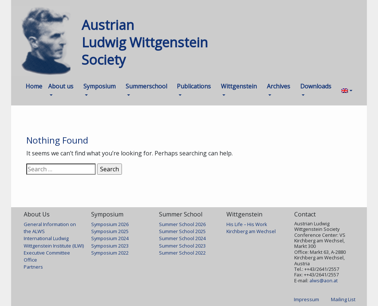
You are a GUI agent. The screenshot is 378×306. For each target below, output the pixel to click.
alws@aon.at (323, 280)
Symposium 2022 (110, 252)
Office (30, 259)
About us (60, 86)
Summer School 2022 (182, 252)
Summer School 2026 (182, 224)
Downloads (315, 86)
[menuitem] (346, 90)
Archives (278, 86)
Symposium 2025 (110, 231)
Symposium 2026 (110, 224)
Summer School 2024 (182, 238)
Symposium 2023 (110, 245)
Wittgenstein (239, 86)
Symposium (99, 86)
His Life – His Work (246, 224)
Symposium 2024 (110, 238)
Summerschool (146, 86)
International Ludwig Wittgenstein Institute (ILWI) (54, 242)
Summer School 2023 (182, 245)
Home (34, 86)
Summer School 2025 (182, 231)
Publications (194, 86)
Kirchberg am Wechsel (251, 231)
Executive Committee (47, 252)
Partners (33, 266)
